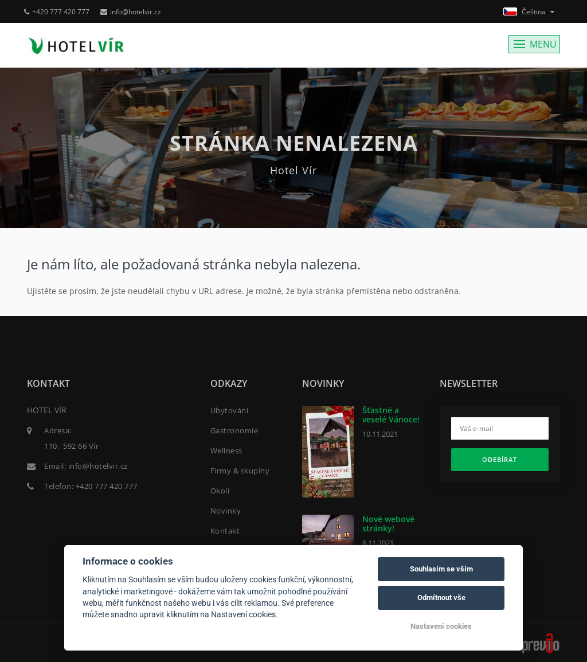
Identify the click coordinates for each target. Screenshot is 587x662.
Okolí (220, 490)
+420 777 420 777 (56, 12)
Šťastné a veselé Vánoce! (391, 414)
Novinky (225, 511)
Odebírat (499, 459)
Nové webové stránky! (388, 523)
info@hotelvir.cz (130, 12)
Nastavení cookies (441, 626)
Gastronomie (234, 430)
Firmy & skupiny (240, 470)
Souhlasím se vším (441, 569)
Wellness (226, 450)
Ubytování (229, 410)
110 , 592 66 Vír (71, 446)
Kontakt (225, 531)
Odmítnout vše (441, 597)
